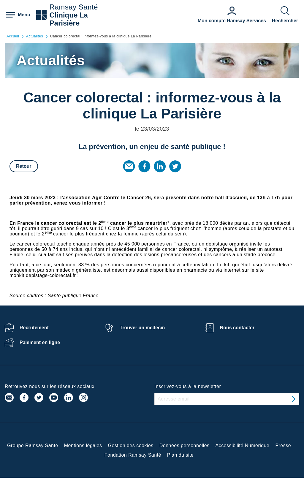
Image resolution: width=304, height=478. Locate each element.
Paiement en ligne (40, 342)
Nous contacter (237, 327)
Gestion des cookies (130, 445)
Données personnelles (184, 445)
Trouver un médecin (142, 327)
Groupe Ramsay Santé (32, 445)
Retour (23, 166)
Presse (283, 445)
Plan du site (180, 455)
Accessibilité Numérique (243, 445)
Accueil (13, 36)
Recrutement (34, 327)
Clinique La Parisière (69, 19)
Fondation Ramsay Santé (132, 455)
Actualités (34, 36)
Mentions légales (83, 445)
